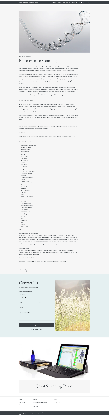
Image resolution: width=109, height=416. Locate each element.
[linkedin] (83, 2)
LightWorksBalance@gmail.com (60, 2)
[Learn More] (23, 271)
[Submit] (36, 325)
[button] (89, 2)
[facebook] (79, 2)
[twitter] (81, 2)
